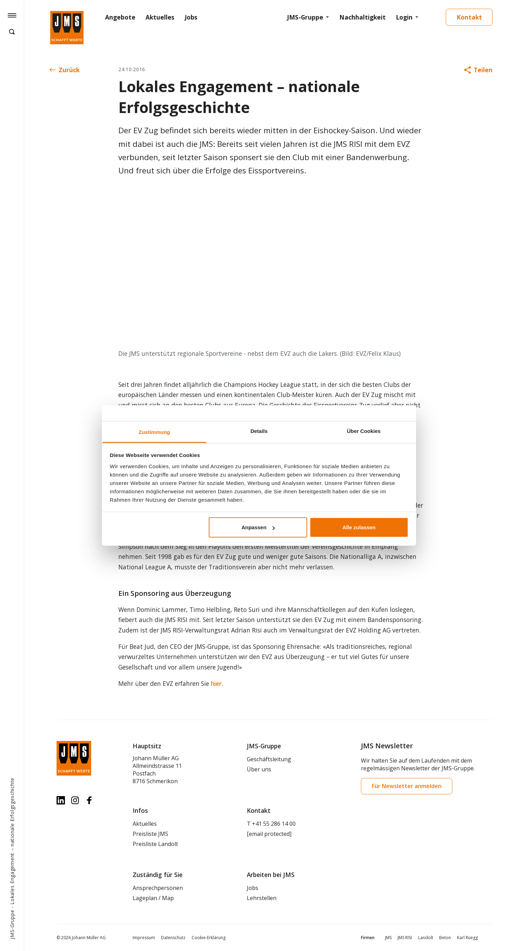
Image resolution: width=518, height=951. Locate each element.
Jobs (191, 17)
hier (216, 683)
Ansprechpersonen (158, 888)
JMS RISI (405, 938)
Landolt (425, 938)
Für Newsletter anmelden (407, 786)
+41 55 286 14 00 (274, 824)
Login (404, 17)
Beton (445, 938)
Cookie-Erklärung (208, 938)
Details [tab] (258, 431)
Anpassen (258, 527)
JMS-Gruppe (305, 17)
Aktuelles (160, 17)
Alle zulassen (359, 527)
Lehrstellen (261, 898)
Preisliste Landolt (155, 844)
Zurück (65, 70)
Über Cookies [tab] (364, 431)
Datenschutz (173, 938)
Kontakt (469, 17)
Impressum (144, 938)
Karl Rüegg (467, 938)
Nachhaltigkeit (362, 17)
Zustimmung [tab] (154, 432)
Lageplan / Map (153, 898)
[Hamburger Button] (12, 15)
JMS (388, 938)
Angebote (120, 17)
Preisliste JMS (150, 834)
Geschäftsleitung (269, 759)
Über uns (259, 769)
